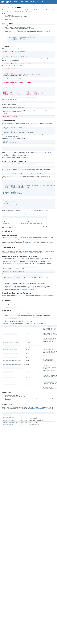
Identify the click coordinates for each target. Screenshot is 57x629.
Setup (26, 1)
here (6, 157)
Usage (22, 1)
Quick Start (15, 1)
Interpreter (32, 1)
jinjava (30, 242)
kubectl (32, 28)
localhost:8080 (10, 110)
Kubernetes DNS (8, 30)
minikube (15, 34)
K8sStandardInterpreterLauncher (37, 408)
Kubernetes (22, 9)
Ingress (10, 283)
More (38, 1)
